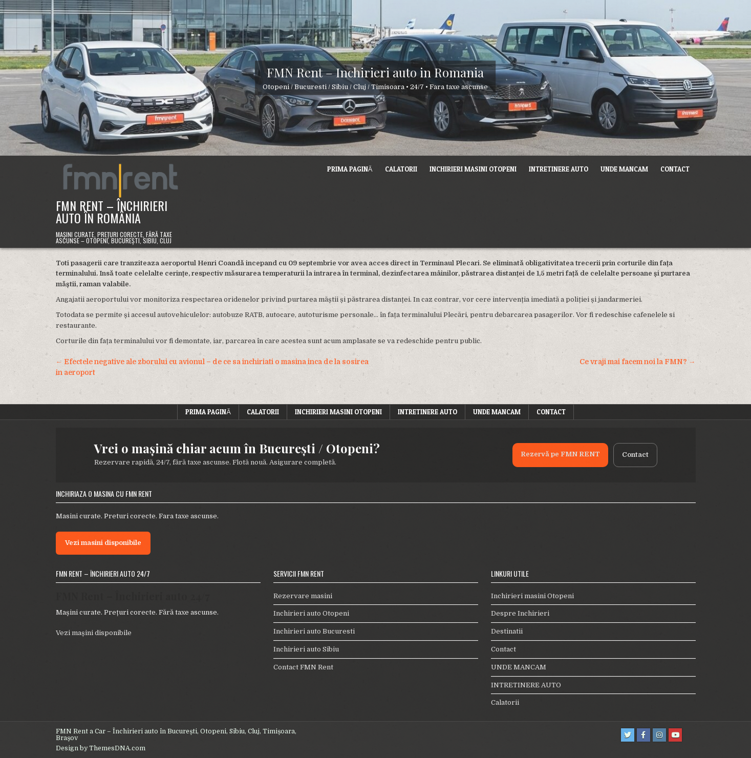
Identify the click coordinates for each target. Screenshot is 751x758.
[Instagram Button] (659, 735)
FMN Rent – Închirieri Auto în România (111, 211)
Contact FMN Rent (303, 667)
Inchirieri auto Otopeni (311, 613)
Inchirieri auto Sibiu (306, 649)
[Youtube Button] (675, 735)
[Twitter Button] (627, 735)
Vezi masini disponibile (103, 542)
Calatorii (401, 169)
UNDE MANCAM (624, 169)
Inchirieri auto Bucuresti (314, 631)
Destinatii (507, 631)
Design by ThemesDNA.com (100, 748)
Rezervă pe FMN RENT (560, 454)
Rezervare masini (302, 596)
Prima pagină (350, 169)
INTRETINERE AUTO (558, 169)
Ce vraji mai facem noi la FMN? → (638, 362)
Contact (675, 169)
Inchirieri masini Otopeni (473, 169)
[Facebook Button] (643, 735)
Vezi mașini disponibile (94, 633)
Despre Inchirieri (520, 613)
